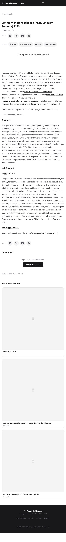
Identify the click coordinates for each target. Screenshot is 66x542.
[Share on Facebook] (10, 35)
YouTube (38, 518)
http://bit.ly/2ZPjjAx (54, 95)
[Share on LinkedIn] (22, 35)
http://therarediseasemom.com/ (38, 91)
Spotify (13, 44)
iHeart (38, 44)
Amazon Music (26, 44)
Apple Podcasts (21, 518)
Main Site (47, 518)
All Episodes (7, 14)
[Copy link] (28, 35)
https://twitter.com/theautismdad (16, 104)
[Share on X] (16, 35)
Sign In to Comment (33, 264)
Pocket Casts (50, 44)
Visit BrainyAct (8, 168)
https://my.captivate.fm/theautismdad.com (20, 101)
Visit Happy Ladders (10, 227)
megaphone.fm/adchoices (46, 109)
